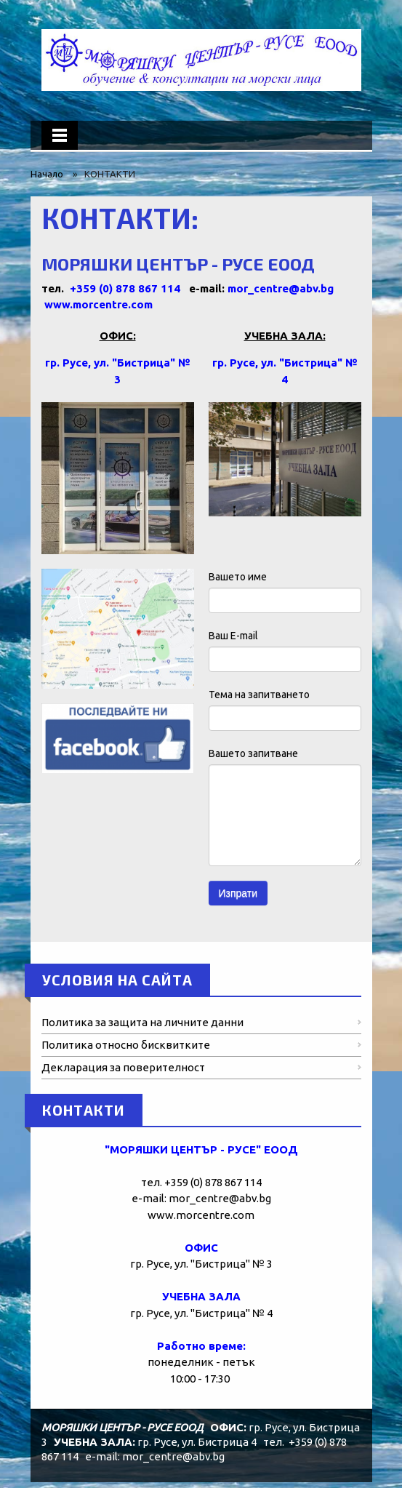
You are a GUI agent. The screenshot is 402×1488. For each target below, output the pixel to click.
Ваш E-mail (233, 635)
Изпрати (238, 893)
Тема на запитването (259, 694)
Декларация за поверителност (123, 1067)
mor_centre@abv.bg (281, 288)
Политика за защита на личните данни (142, 1022)
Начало (47, 174)
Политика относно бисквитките (125, 1045)
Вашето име (238, 577)
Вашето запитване (253, 753)
